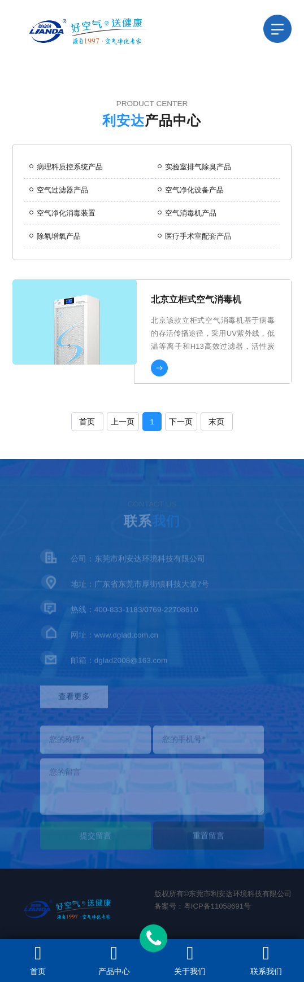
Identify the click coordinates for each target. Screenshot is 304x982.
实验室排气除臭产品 (194, 167)
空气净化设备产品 (191, 190)
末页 (216, 422)
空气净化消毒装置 (62, 213)
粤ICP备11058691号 (217, 906)
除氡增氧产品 (55, 236)
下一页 (181, 422)
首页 (87, 422)
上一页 (122, 422)
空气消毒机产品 (187, 213)
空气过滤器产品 (58, 190)
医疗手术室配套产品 (194, 236)
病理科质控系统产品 (66, 167)
